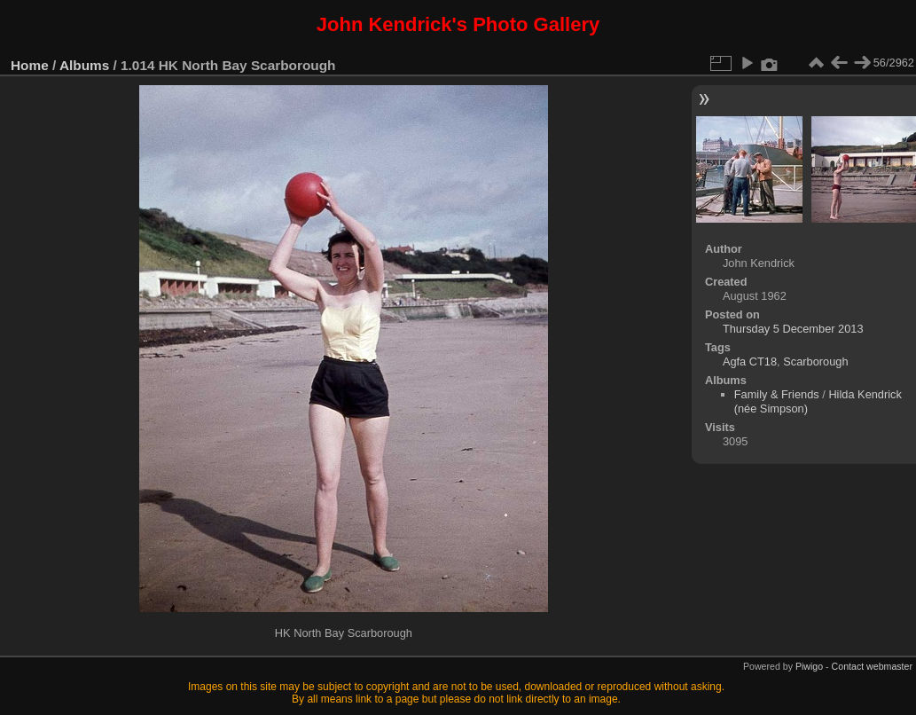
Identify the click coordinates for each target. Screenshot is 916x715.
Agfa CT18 (750, 361)
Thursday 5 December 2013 (793, 328)
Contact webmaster (872, 666)
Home (30, 65)
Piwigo (809, 666)
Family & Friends (776, 394)
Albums (84, 65)
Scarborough (815, 361)
